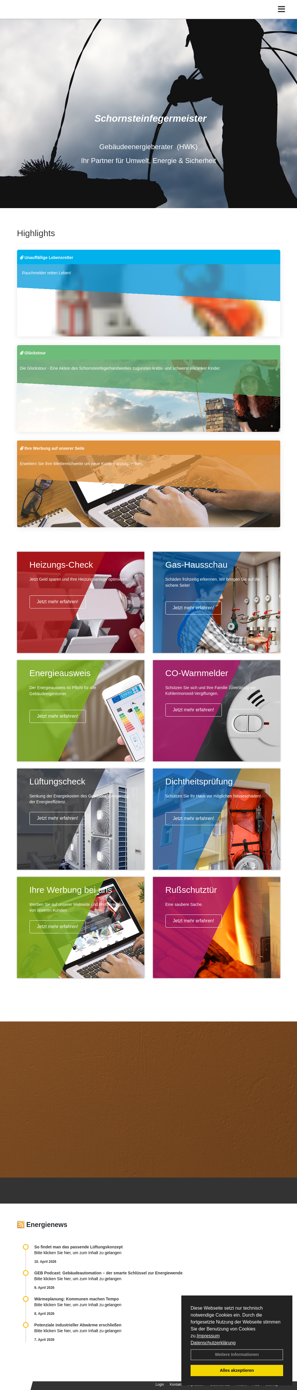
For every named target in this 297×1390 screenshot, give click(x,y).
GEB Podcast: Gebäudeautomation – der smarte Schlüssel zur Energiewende (109, 1273)
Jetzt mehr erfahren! (57, 601)
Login (160, 1384)
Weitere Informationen (237, 1354)
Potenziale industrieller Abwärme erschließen (77, 1325)
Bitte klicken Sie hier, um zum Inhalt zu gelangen (77, 1252)
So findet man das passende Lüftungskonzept (78, 1247)
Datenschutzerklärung (213, 1342)
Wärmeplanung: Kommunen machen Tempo (76, 1299)
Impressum (208, 1335)
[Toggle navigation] (281, 17)
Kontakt (176, 1384)
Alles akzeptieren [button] (237, 1370)
